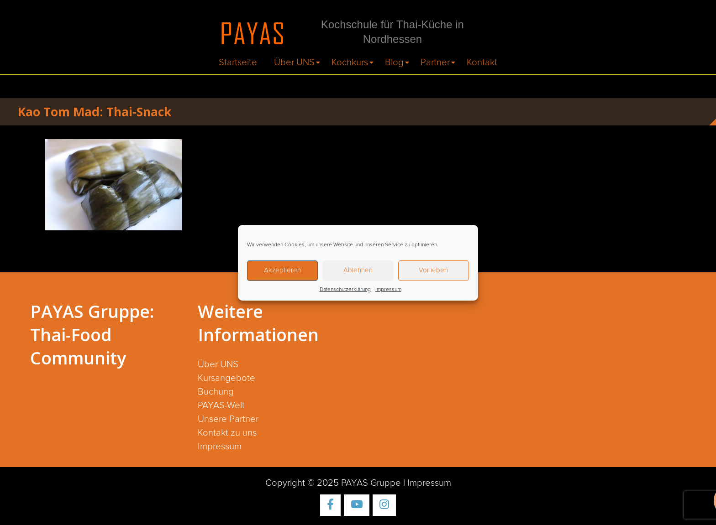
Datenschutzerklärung (345, 289)
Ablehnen (358, 270)
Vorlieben (433, 270)
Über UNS (294, 62)
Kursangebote (226, 378)
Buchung (216, 391)
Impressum (388, 289)
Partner (435, 62)
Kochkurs (350, 62)
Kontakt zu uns (227, 432)
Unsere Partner (228, 419)
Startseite (238, 62)
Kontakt (482, 62)
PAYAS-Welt (221, 405)
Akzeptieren (282, 270)
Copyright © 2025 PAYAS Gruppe (333, 483)
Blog (394, 62)
